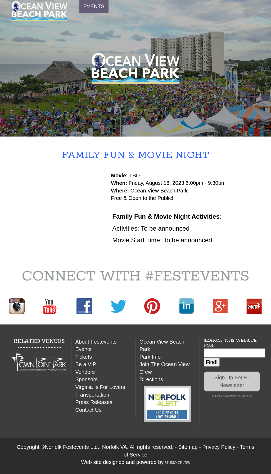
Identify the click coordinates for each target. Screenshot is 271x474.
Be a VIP (85, 364)
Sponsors (86, 379)
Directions (151, 379)
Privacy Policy (218, 447)
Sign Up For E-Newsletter (231, 381)
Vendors (85, 372)
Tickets (83, 357)
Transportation (92, 395)
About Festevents (96, 342)
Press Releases (93, 402)
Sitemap (187, 447)
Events (83, 349)
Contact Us (88, 410)
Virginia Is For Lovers (100, 387)
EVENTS (94, 6)
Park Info (150, 357)
